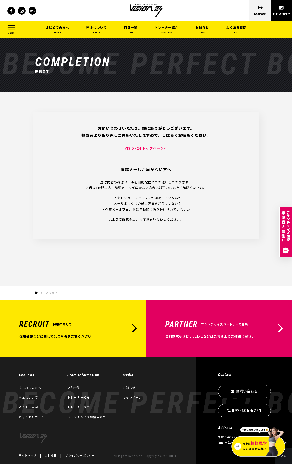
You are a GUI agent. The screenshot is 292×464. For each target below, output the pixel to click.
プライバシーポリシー (80, 455)
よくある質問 (236, 30)
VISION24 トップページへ (146, 148)
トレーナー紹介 (166, 30)
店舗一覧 (130, 30)
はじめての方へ (57, 30)
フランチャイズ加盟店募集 (86, 417)
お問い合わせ (281, 14)
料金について (96, 30)
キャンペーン (132, 397)
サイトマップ (27, 455)
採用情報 (260, 14)
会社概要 (51, 455)
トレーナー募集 (78, 407)
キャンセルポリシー (33, 417)
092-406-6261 (246, 410)
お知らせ (202, 30)
